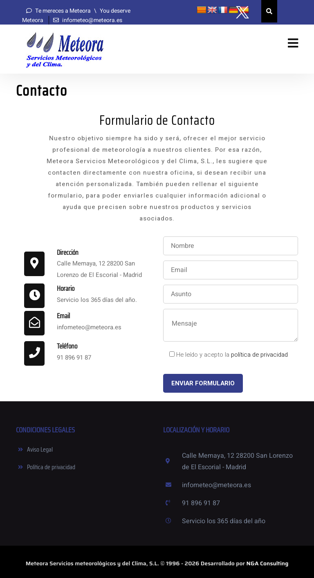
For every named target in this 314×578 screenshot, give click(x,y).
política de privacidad (259, 354)
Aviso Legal (40, 449)
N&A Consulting (268, 563)
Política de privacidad (51, 467)
